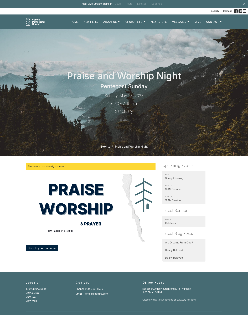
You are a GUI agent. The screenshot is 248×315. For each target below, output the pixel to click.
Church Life (135, 21)
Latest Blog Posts (177, 233)
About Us (111, 21)
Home (74, 21)
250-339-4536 (94, 289)
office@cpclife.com (96, 293)
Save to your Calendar (42, 248)
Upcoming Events (177, 165)
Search (215, 10)
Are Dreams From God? (179, 242)
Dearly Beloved (174, 250)
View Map (31, 300)
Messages (181, 21)
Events (105, 146)
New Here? (91, 21)
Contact (227, 10)
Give (198, 21)
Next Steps (159, 21)
